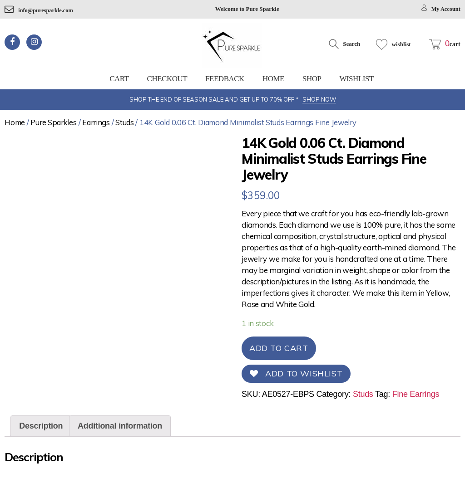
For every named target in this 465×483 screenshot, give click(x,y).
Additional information (120, 425)
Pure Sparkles (53, 122)
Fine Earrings (416, 394)
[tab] (40, 426)
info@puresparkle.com (40, 10)
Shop (311, 78)
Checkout (167, 78)
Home (273, 78)
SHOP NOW (319, 99)
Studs (124, 122)
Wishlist (356, 78)
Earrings (96, 122)
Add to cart (278, 348)
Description (41, 425)
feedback (224, 78)
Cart (119, 78)
